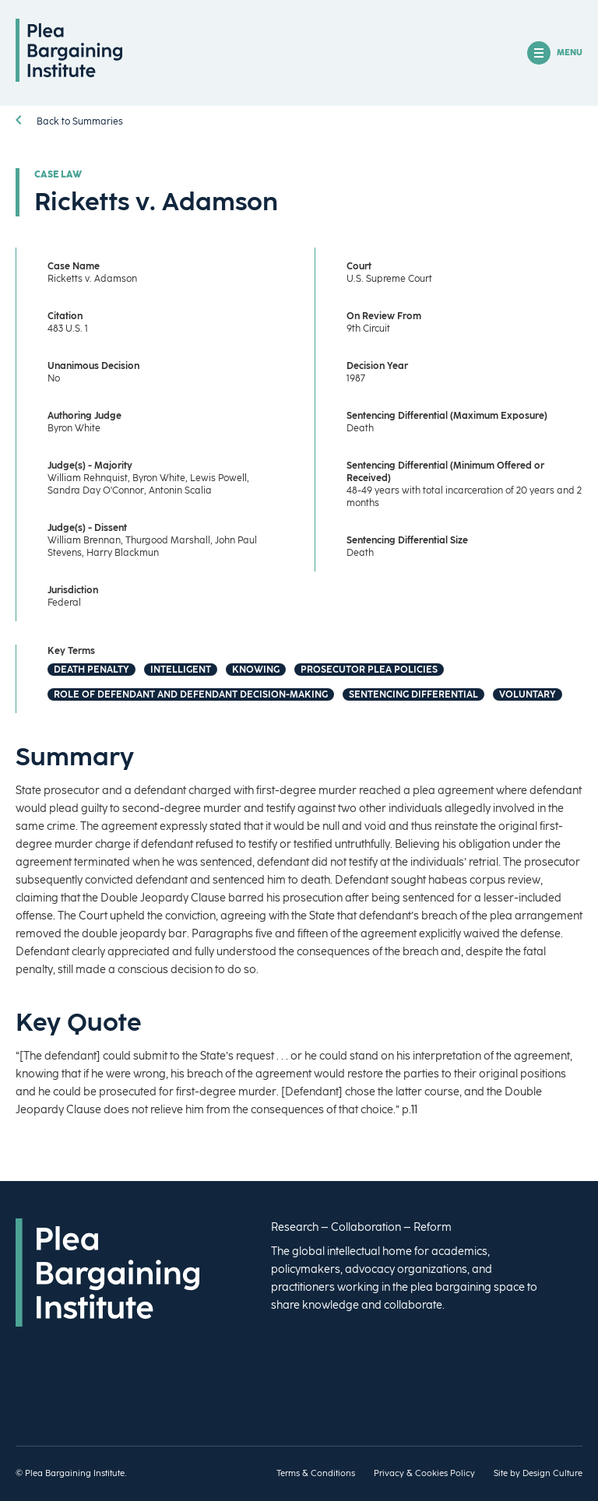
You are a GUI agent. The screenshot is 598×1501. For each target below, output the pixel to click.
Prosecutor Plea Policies (369, 669)
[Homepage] (69, 78)
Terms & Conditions (315, 1473)
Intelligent (180, 669)
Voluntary (527, 694)
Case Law (58, 174)
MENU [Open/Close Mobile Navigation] (554, 53)
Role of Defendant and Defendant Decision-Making (191, 694)
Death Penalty (91, 669)
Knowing (256, 669)
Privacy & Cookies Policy (424, 1473)
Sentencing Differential (413, 694)
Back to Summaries (69, 121)
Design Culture (552, 1473)
